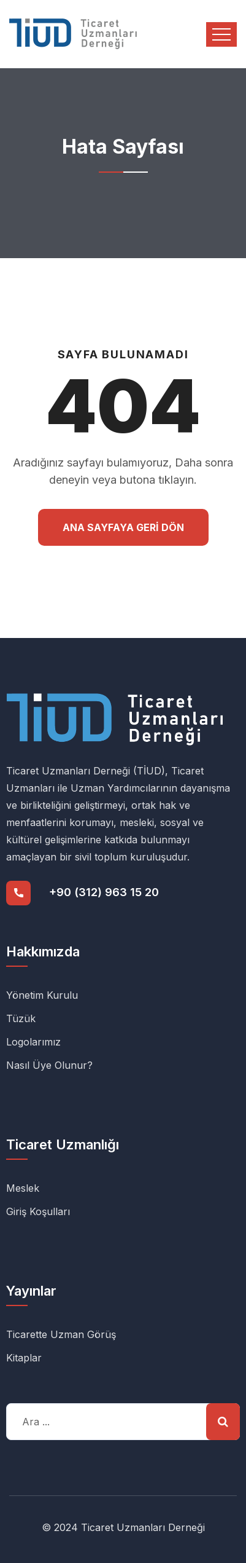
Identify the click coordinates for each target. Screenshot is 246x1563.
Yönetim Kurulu (42, 995)
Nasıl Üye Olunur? (49, 1065)
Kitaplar (24, 1358)
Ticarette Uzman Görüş (61, 1334)
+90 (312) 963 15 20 (104, 892)
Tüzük (21, 1018)
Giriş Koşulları (38, 1211)
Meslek (22, 1188)
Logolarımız (33, 1042)
